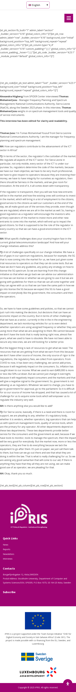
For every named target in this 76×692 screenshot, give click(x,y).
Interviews (7, 558)
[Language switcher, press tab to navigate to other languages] (38, 4)
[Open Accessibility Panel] (67, 683)
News (5, 544)
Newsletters (8, 554)
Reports (6, 549)
